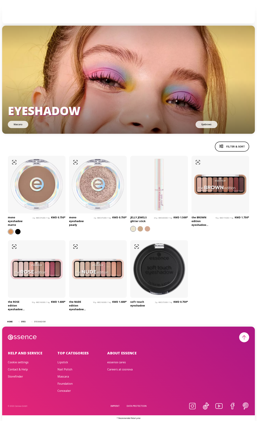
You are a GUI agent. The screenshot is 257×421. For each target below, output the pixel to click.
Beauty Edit (176, 14)
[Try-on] (14, 162)
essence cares (152, 14)
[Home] (22, 14)
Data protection (137, 405)
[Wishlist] (245, 14)
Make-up (87, 14)
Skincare (105, 14)
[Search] (236, 14)
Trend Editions (127, 14)
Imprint (115, 405)
